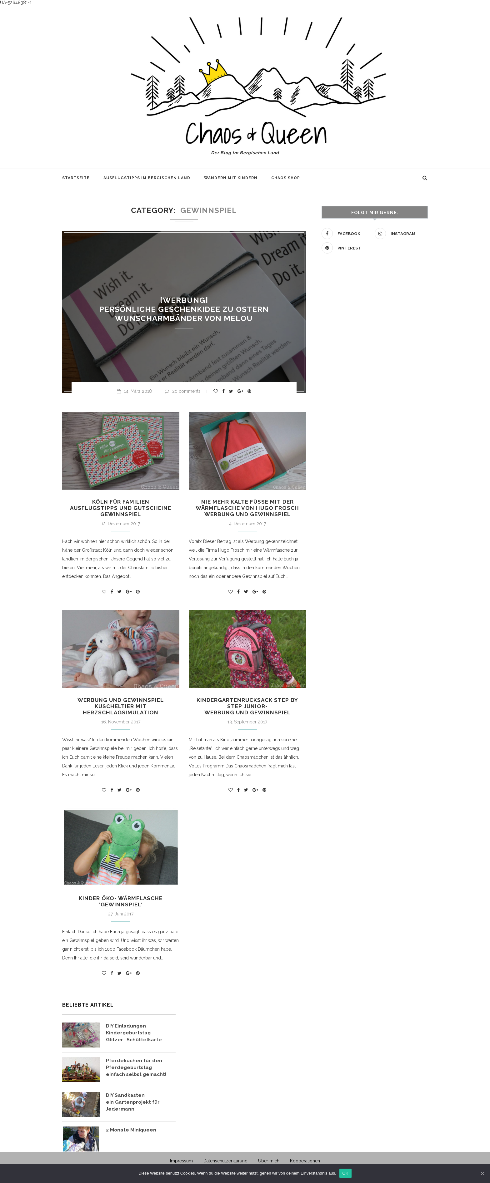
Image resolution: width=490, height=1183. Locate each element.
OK (345, 1173)
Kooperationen (305, 1163)
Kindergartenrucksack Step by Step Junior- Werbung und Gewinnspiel (247, 707)
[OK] (482, 1173)
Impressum (181, 1163)
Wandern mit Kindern (231, 178)
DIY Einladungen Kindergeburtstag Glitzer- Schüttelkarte (134, 1035)
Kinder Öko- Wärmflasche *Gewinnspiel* (120, 903)
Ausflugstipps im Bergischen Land (146, 178)
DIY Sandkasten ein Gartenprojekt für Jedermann (133, 1105)
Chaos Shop (285, 178)
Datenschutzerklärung (225, 1163)
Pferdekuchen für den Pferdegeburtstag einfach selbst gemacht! (137, 1070)
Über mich (268, 1163)
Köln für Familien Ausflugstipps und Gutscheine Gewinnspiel (120, 508)
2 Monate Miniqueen (131, 1132)
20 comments (183, 391)
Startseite (76, 178)
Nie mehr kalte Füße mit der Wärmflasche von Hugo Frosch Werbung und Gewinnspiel (247, 508)
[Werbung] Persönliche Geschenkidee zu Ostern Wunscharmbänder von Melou (184, 309)
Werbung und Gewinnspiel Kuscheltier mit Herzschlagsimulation (121, 707)
